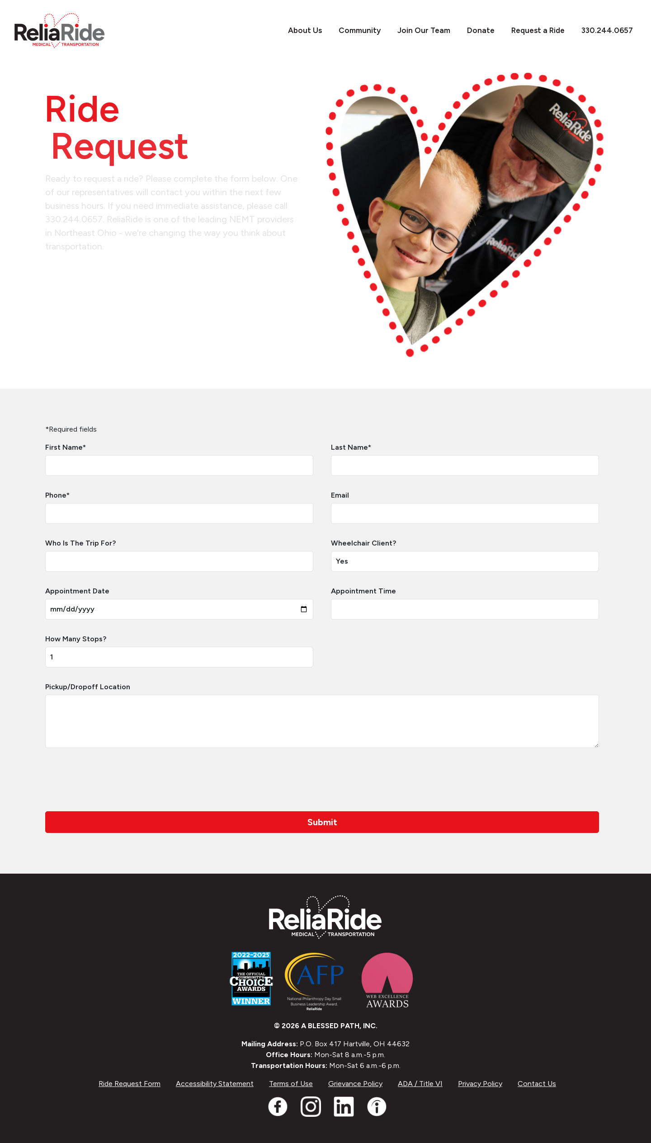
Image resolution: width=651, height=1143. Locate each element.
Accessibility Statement (215, 1083)
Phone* (57, 495)
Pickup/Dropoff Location (87, 686)
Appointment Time (363, 591)
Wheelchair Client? (363, 543)
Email (340, 495)
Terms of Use (291, 1083)
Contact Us (537, 1083)
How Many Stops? (75, 639)
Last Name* (351, 447)
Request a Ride (533, 30)
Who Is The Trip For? (80, 543)
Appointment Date (77, 591)
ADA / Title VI (420, 1083)
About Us (300, 30)
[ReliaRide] (59, 31)
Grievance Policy (355, 1083)
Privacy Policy (480, 1083)
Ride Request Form (129, 1083)
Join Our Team (419, 30)
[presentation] (114, 779)
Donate (476, 30)
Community (355, 30)
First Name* (65, 447)
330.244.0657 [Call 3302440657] (602, 30)
